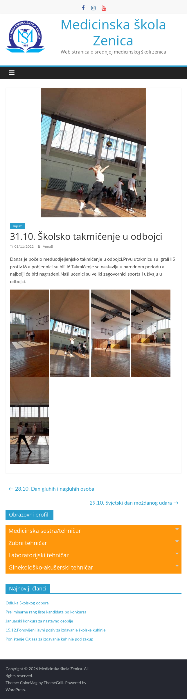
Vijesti (17, 226)
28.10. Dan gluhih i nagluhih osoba (51, 488)
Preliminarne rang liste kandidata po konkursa (46, 611)
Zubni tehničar (93, 542)
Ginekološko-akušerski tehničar (93, 567)
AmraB (48, 246)
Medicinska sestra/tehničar (93, 530)
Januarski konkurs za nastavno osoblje (39, 620)
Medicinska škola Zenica (113, 32)
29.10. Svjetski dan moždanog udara (133, 502)
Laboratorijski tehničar (93, 555)
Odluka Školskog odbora (27, 602)
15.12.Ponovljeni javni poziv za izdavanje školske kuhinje (55, 629)
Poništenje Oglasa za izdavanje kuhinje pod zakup (49, 638)
